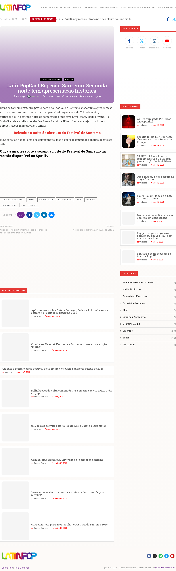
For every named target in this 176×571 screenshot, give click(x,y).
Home (44, 7)
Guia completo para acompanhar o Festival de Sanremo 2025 (69, 524)
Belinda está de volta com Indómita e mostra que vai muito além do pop (71, 392)
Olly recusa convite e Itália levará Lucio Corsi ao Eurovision (69, 425)
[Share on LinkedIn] (44, 215)
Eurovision (65, 7)
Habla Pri (78, 7)
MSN (79, 200)
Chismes (149, 330)
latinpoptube (65, 200)
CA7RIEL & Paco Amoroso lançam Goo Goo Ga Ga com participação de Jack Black (154, 159)
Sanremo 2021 (9, 205)
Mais (149, 310)
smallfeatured (29, 205)
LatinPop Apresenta (149, 317)
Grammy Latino (149, 324)
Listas (122, 7)
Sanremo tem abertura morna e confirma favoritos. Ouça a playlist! (67, 494)
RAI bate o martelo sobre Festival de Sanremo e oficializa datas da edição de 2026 (52, 368)
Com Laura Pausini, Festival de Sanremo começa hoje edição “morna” (69, 345)
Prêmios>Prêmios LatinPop (149, 282)
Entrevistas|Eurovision (149, 296)
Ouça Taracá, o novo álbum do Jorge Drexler (155, 178)
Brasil (149, 337)
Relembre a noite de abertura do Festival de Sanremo (57, 132)
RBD (154, 7)
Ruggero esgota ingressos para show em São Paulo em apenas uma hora (154, 235)
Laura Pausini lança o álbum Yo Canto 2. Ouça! (155, 197)
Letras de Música (108, 7)
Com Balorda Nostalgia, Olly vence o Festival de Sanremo (67, 459)
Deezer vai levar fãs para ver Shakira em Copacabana (155, 216)
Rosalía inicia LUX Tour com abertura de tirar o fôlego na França (155, 139)
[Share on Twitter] (37, 215)
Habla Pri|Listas (149, 289)
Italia (31, 200)
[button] (59, 19)
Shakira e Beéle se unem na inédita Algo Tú (154, 255)
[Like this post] (22, 215)
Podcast (90, 200)
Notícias (53, 7)
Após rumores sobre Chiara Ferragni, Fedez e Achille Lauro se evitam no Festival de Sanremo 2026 (69, 311)
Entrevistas (91, 7)
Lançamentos (165, 7)
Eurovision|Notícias (149, 303)
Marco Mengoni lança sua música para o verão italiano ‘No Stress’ (105, 18)
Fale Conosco (22, 567)
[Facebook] (167, 19)
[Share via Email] (51, 215)
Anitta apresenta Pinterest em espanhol (154, 120)
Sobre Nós (7, 567)
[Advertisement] (57, 260)
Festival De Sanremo (12, 200)
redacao (33, 96)
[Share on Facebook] (29, 215)
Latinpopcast (46, 200)
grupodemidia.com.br (164, 568)
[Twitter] (174, 19)
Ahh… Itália (149, 344)
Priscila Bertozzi (41, 350)
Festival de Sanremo (139, 7)
